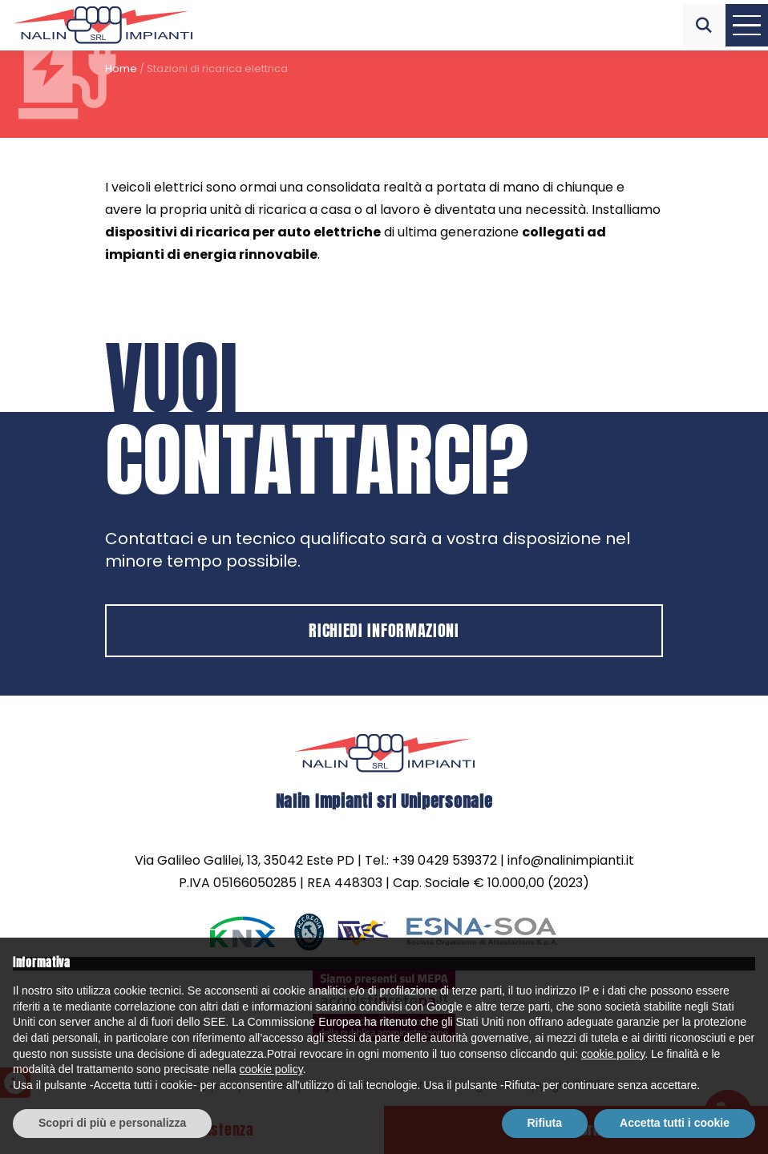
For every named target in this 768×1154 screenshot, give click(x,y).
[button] (704, 25)
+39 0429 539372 (444, 860)
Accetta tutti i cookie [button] (675, 1122)
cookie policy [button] (613, 1053)
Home (121, 68)
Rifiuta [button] (545, 1122)
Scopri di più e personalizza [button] (112, 1122)
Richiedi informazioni (384, 630)
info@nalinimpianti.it (570, 860)
